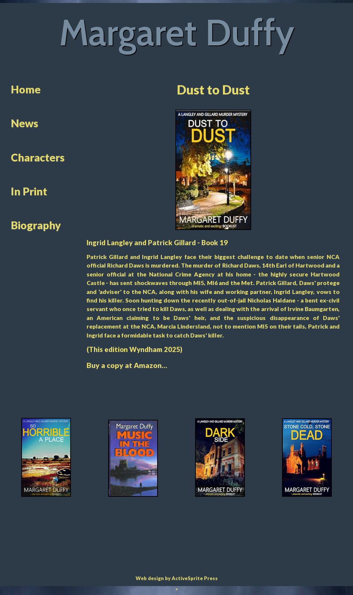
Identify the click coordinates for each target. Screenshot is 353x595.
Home (26, 89)
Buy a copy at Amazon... (127, 365)
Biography (36, 225)
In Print (29, 191)
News (24, 123)
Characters (38, 157)
